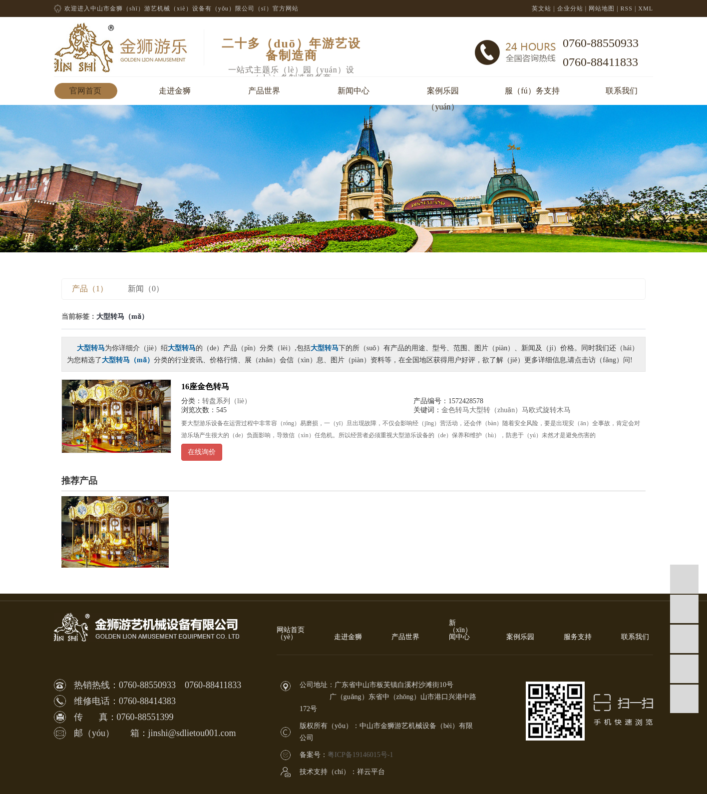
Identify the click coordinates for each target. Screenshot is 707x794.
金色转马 (455, 410)
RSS (627, 8)
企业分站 (570, 8)
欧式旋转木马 (550, 410)
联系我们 (622, 90)
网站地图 (602, 8)
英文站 (541, 8)
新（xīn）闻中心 (460, 630)
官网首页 (85, 90)
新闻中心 (353, 90)
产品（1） (90, 288)
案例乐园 (520, 637)
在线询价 (202, 452)
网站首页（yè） (291, 634)
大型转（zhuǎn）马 (499, 410)
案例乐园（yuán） (443, 92)
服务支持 (578, 637)
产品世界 (264, 90)
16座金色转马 (205, 386)
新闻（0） (146, 288)
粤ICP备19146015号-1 (360, 755)
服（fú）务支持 (532, 90)
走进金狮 (175, 90)
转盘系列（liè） (226, 401)
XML (645, 8)
